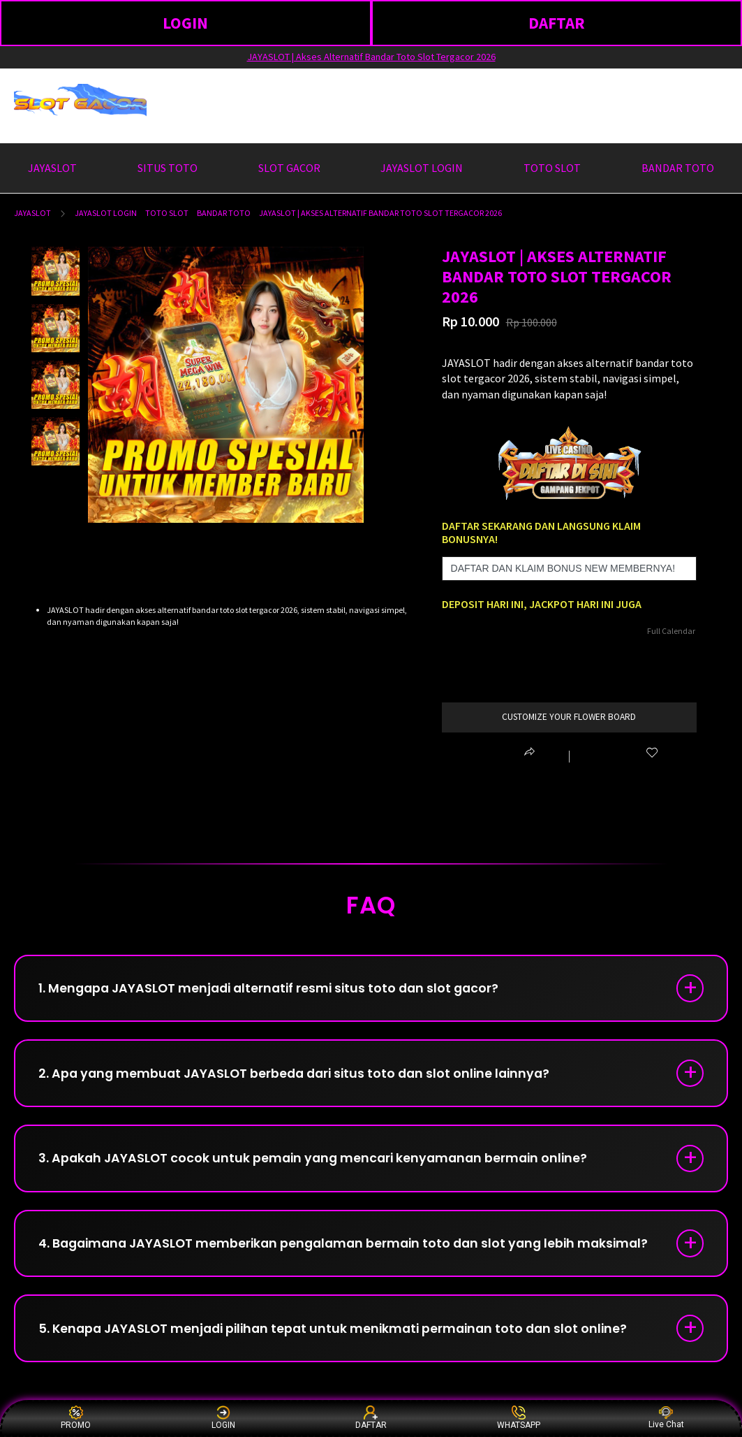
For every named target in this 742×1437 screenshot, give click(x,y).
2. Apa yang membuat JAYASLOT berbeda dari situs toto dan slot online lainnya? (301, 1076)
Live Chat (666, 1417)
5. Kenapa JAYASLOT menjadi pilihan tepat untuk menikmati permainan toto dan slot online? (341, 1339)
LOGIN (185, 23)
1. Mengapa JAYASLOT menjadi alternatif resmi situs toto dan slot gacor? (276, 989)
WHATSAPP (518, 1418)
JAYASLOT (32, 213)
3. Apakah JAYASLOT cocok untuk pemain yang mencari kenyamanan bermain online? (320, 1164)
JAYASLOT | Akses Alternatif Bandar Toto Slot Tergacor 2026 (371, 56)
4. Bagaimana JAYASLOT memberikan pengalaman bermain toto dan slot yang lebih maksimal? (353, 1251)
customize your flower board (569, 717)
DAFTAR (556, 23)
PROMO (76, 1418)
